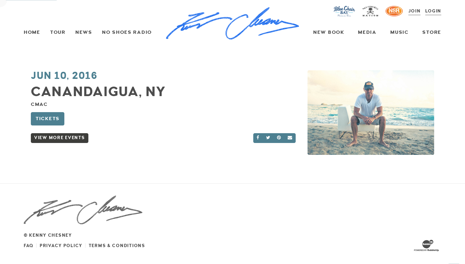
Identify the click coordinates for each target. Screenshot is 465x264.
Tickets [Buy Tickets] (48, 118)
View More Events (59, 138)
